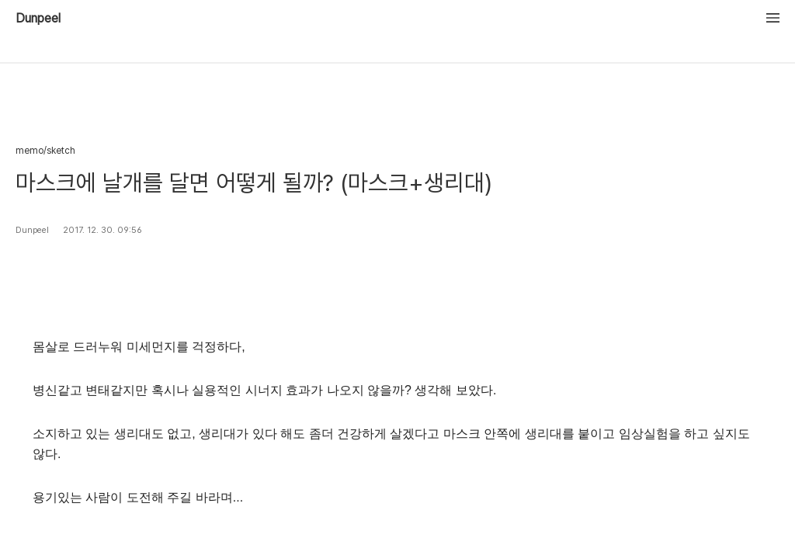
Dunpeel (38, 19)
